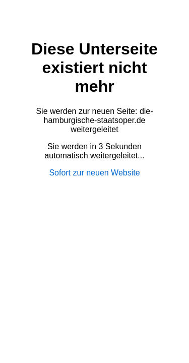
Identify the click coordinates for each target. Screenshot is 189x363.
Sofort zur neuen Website (94, 172)
